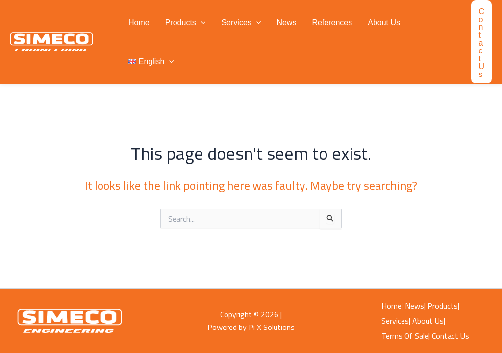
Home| (392, 306)
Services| (395, 320)
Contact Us (450, 335)
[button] (201, 22)
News (286, 22)
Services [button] (241, 22)
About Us (384, 22)
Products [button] (185, 22)
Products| (443, 306)
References (332, 22)
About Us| (428, 320)
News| (415, 306)
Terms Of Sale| (405, 335)
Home (139, 22)
